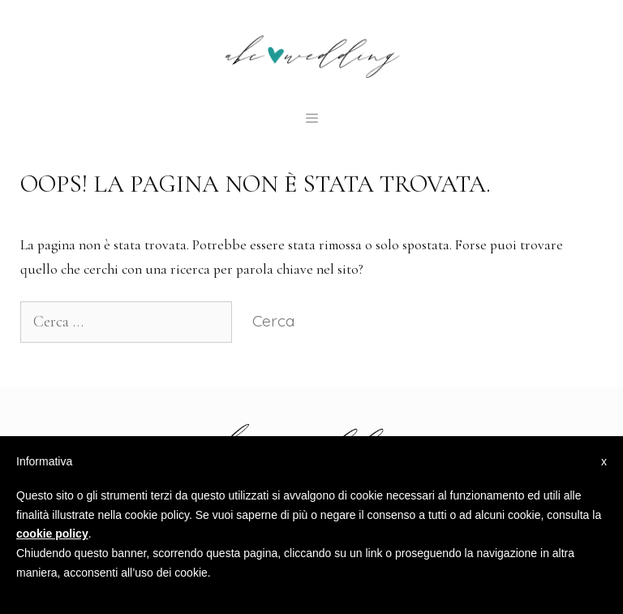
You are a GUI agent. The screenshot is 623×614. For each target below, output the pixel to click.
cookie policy (52, 533)
